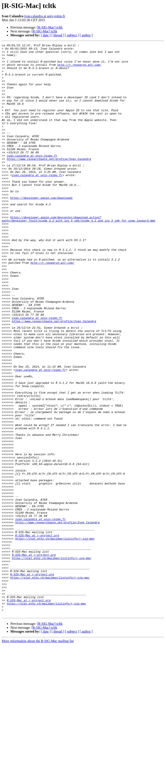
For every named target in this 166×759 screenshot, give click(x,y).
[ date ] (46, 35)
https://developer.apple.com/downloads (41, 229)
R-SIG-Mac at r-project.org (37, 634)
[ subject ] (72, 35)
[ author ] (86, 35)
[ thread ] (57, 35)
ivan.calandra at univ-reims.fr (44, 16)
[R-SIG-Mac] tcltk (50, 27)
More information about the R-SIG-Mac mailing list (38, 755)
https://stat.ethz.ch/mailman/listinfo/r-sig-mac (54, 638)
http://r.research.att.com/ (79, 69)
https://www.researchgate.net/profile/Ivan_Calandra (49, 182)
